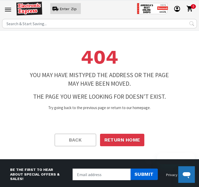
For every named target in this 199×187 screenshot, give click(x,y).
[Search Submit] (192, 23)
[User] (65, 9)
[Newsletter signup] (102, 174)
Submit (144, 174)
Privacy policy (177, 174)
